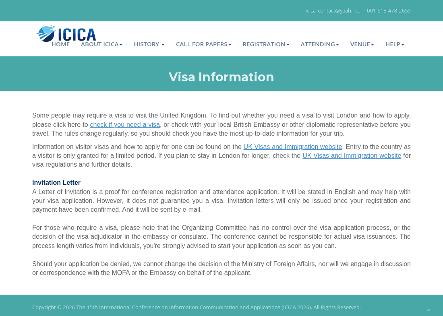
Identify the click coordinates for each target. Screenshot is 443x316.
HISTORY (149, 44)
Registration (266, 44)
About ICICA (101, 44)
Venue (362, 44)
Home (61, 44)
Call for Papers (203, 44)
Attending (320, 44)
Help (394, 44)
